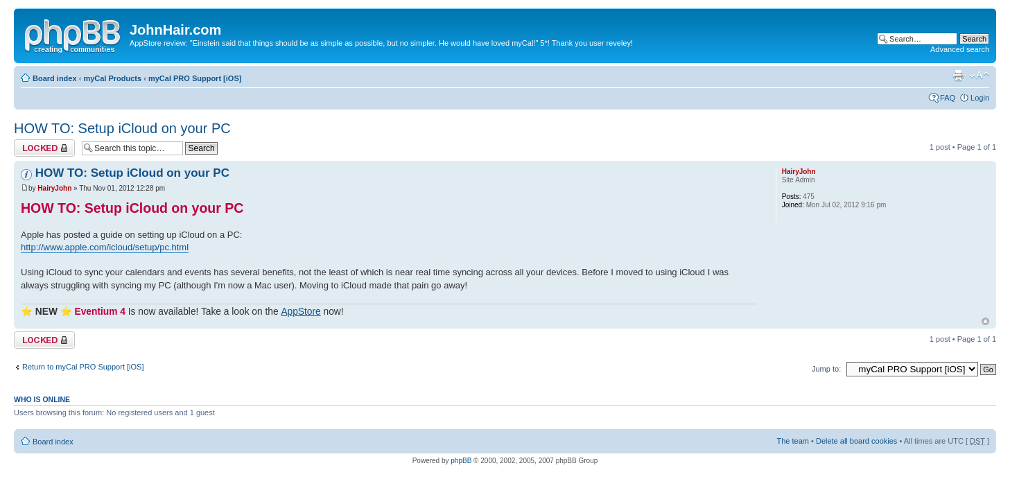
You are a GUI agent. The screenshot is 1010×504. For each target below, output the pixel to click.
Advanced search (959, 49)
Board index (55, 78)
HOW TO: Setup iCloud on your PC (122, 128)
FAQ (947, 98)
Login (979, 98)
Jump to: (826, 369)
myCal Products (112, 78)
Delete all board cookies (856, 441)
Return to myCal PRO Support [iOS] (82, 367)
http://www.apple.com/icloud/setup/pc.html (105, 247)
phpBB (461, 460)
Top (985, 321)
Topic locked (44, 148)
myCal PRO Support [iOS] (194, 78)
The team (793, 441)
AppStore (300, 311)
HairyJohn (54, 188)
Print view (958, 75)
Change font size (979, 75)
